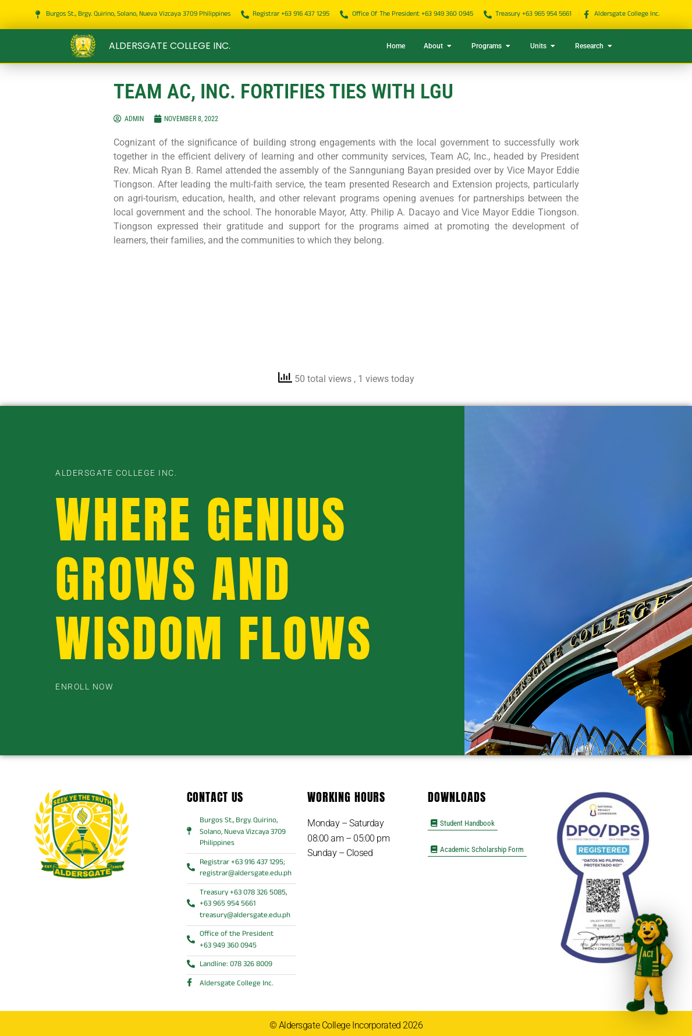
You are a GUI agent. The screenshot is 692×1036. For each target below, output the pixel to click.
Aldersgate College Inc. (169, 45)
